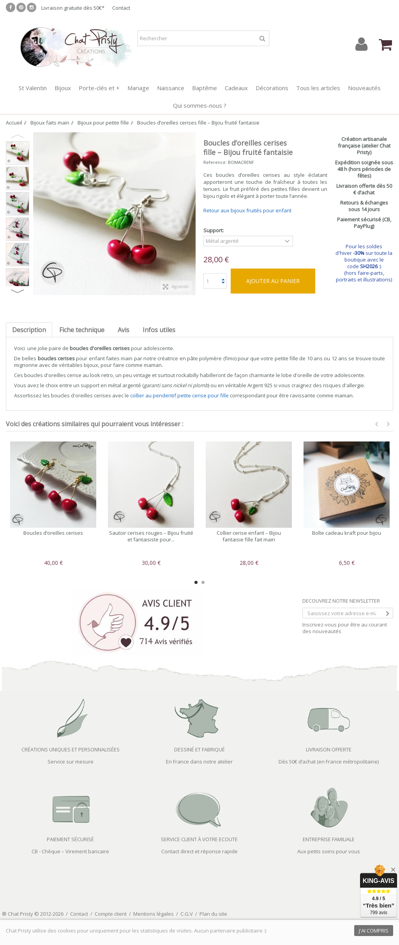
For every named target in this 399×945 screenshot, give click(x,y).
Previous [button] (17, 136)
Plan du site (213, 913)
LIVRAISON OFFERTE (328, 749)
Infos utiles (159, 330)
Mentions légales (153, 913)
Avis (123, 330)
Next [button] (17, 291)
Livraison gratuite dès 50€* (72, 7)
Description (29, 330)
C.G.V (186, 913)
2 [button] (203, 582)
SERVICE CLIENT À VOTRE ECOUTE (199, 839)
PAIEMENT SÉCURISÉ (70, 839)
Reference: (215, 162)
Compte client (111, 913)
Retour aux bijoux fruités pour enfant (247, 210)
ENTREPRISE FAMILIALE (329, 839)
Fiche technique (81, 330)
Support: (214, 230)
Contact (121, 7)
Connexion (361, 44)
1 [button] (196, 582)
